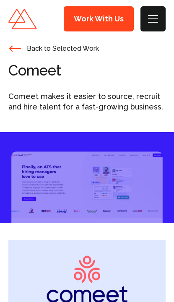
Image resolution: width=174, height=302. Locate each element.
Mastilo (22, 19)
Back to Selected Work (63, 48)
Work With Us (99, 18)
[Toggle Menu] (153, 18)
